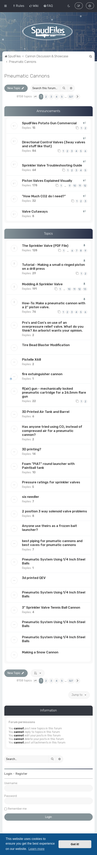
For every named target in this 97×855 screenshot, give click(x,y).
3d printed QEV (34, 578)
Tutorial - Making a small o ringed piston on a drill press (53, 267)
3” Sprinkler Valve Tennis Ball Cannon (51, 607)
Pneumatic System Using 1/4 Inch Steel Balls (53, 561)
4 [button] (56, 96)
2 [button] (46, 96)
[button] (35, 97)
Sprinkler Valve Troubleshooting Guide (52, 165)
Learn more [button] (36, 848)
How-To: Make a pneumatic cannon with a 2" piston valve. (53, 305)
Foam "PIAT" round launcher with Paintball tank (48, 466)
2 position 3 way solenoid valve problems (54, 511)
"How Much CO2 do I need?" (44, 196)
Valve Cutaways (35, 211)
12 (85, 185)
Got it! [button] (75, 844)
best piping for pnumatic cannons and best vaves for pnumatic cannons (52, 543)
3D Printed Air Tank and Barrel (45, 412)
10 (74, 185)
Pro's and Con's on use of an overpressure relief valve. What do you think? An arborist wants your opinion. (52, 326)
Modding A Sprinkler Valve (42, 284)
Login (8, 773)
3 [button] (51, 96)
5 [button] (62, 96)
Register (21, 773)
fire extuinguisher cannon (42, 374)
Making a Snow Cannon (40, 652)
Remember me (17, 808)
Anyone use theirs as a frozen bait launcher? (49, 528)
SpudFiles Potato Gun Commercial (49, 123)
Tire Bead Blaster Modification (46, 345)
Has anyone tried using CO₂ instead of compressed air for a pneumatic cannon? (52, 431)
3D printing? (31, 449)
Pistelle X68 (31, 359)
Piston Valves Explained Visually (47, 181)
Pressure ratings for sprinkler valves (51, 482)
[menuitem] (18, 6)
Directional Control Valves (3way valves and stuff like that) (53, 144)
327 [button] (71, 96)
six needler (30, 497)
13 (85, 288)
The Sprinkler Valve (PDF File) (45, 246)
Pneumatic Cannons (27, 76)
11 (80, 185)
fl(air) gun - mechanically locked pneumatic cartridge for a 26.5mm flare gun (54, 392)
